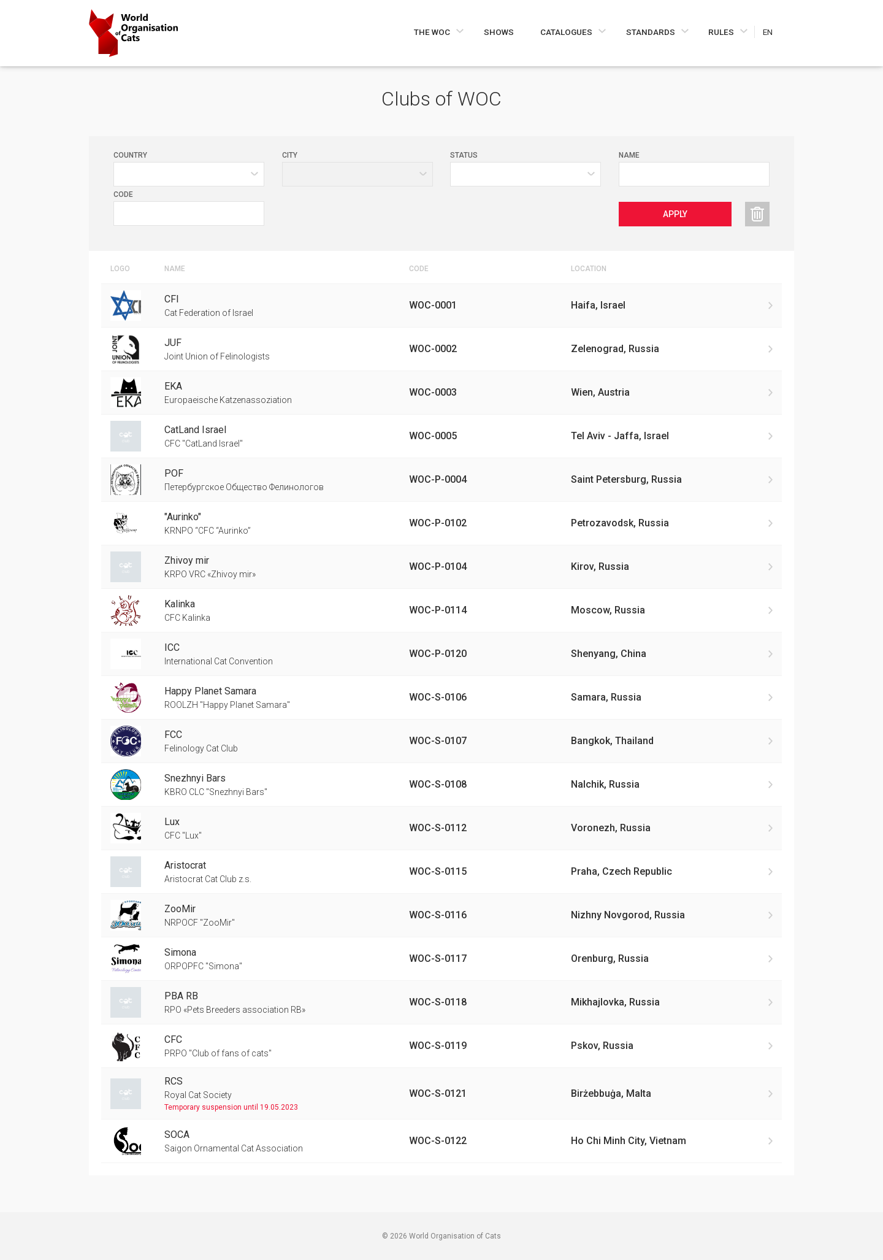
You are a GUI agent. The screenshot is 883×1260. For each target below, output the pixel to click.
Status (464, 155)
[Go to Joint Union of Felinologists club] (441, 349)
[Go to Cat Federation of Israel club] (441, 305)
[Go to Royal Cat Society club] (441, 1093)
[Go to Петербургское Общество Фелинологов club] (441, 479)
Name (629, 155)
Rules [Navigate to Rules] (722, 32)
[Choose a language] (774, 31)
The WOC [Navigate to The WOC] (433, 32)
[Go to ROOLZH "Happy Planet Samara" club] (441, 697)
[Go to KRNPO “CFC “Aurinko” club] (441, 523)
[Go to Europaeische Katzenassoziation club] (441, 392)
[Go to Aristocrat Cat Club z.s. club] (441, 871)
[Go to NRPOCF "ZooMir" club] (441, 915)
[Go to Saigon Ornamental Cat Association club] (441, 1141)
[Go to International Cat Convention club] (441, 654)
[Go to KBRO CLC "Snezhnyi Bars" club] (441, 784)
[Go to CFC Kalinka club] (441, 610)
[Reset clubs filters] (757, 214)
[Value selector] (525, 174)
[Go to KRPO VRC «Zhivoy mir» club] (441, 566)
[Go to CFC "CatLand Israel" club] (441, 436)
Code (123, 194)
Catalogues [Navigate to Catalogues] (567, 32)
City (289, 155)
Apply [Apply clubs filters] (675, 214)
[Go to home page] (133, 33)
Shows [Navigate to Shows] (499, 32)
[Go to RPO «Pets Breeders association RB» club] (441, 1002)
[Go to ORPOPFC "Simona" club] (441, 958)
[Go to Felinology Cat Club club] (441, 741)
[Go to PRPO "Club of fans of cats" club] (441, 1046)
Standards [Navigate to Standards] (651, 32)
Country (130, 155)
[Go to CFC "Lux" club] (441, 828)
